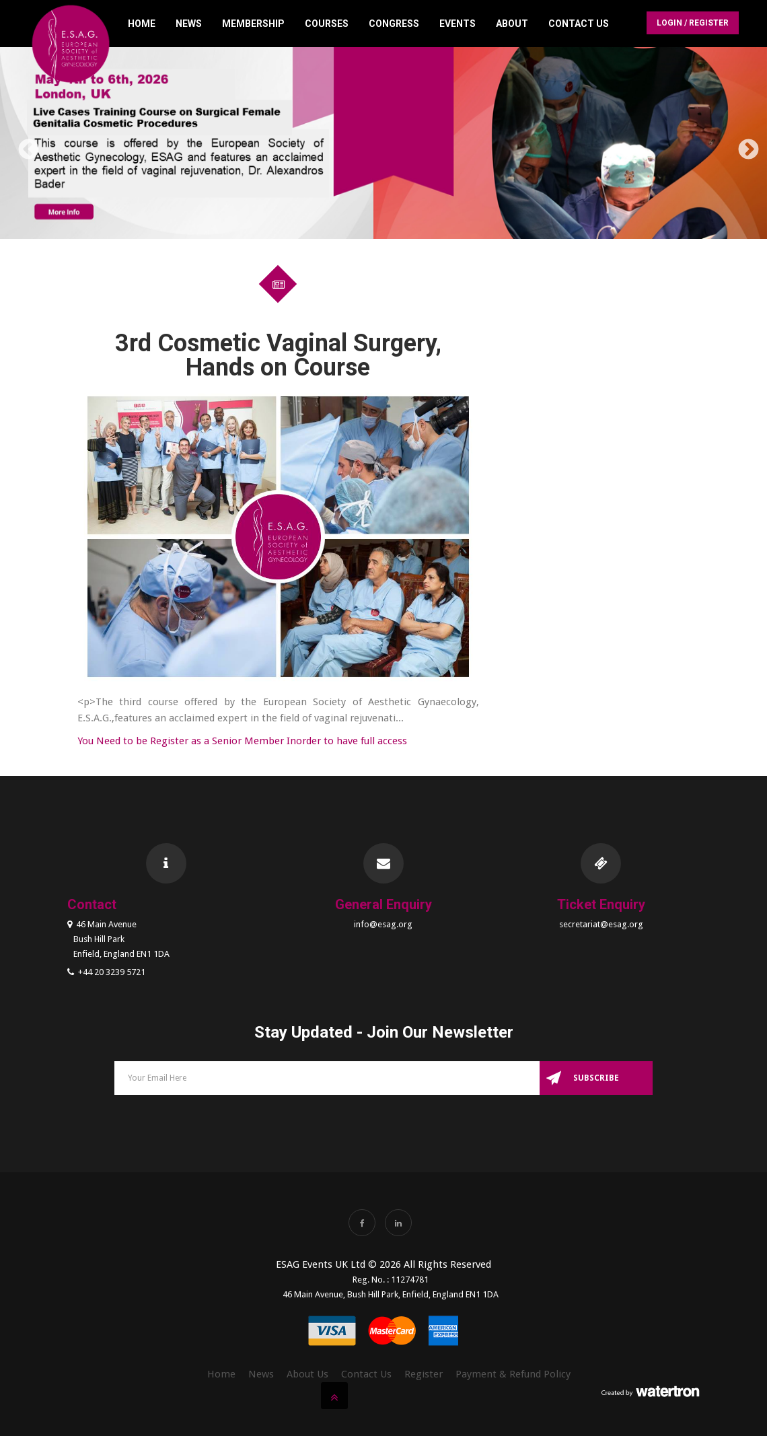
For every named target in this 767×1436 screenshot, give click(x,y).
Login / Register (693, 23)
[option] (383, 145)
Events (457, 23)
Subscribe (596, 1078)
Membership (253, 23)
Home (141, 23)
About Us (307, 1374)
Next (743, 145)
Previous (23, 145)
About (512, 23)
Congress (394, 23)
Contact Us (578, 23)
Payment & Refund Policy (513, 1374)
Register (423, 1374)
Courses (327, 23)
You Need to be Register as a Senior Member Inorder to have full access (242, 741)
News (189, 23)
